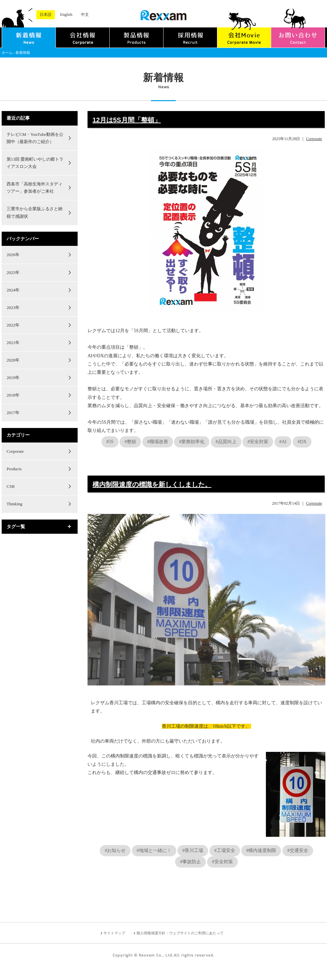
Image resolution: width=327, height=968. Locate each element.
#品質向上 (226, 441)
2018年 (13, 395)
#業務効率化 (191, 441)
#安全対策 (257, 441)
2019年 (13, 377)
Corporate (314, 138)
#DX (302, 441)
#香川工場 (192, 850)
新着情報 (23, 53)
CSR (11, 486)
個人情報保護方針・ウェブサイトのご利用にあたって (180, 933)
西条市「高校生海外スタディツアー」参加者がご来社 (34, 187)
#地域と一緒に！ (154, 850)
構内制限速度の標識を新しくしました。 (151, 484)
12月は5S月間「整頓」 (126, 120)
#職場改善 (157, 441)
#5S (110, 441)
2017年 (13, 412)
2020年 (13, 360)
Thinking (14, 503)
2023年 (13, 307)
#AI (283, 441)
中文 (85, 14)
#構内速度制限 (261, 850)
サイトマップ (114, 933)
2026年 (13, 254)
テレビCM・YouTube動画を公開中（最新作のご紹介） (35, 138)
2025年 (13, 272)
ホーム (7, 53)
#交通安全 (297, 850)
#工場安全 (224, 850)
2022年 (13, 325)
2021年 (13, 342)
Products (14, 468)
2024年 (13, 290)
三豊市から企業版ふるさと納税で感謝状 (34, 212)
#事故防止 (190, 861)
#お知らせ (115, 850)
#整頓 (130, 441)
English (66, 14)
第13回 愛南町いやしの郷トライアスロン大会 (35, 163)
